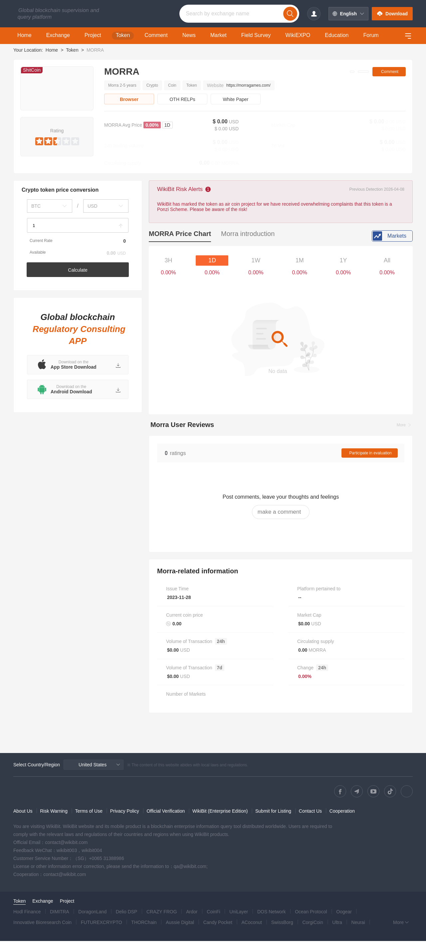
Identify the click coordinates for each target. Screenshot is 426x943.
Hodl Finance (27, 913)
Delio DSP (126, 913)
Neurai (358, 924)
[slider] (57, 140)
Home (52, 50)
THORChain (143, 924)
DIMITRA (59, 913)
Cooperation (342, 813)
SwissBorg (282, 924)
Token (72, 50)
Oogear (344, 913)
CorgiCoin (312, 924)
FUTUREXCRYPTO (101, 924)
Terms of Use (89, 813)
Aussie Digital (180, 924)
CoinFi (213, 913)
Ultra (337, 924)
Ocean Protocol (311, 913)
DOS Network (271, 913)
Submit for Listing (273, 813)
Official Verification (165, 813)
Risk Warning (54, 813)
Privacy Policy (124, 813)
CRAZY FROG (161, 913)
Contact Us (310, 813)
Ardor (191, 913)
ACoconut (252, 924)
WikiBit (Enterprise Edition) (220, 813)
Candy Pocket (217, 924)
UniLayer (238, 913)
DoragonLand (92, 913)
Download (392, 14)
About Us (23, 813)
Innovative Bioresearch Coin (42, 924)
